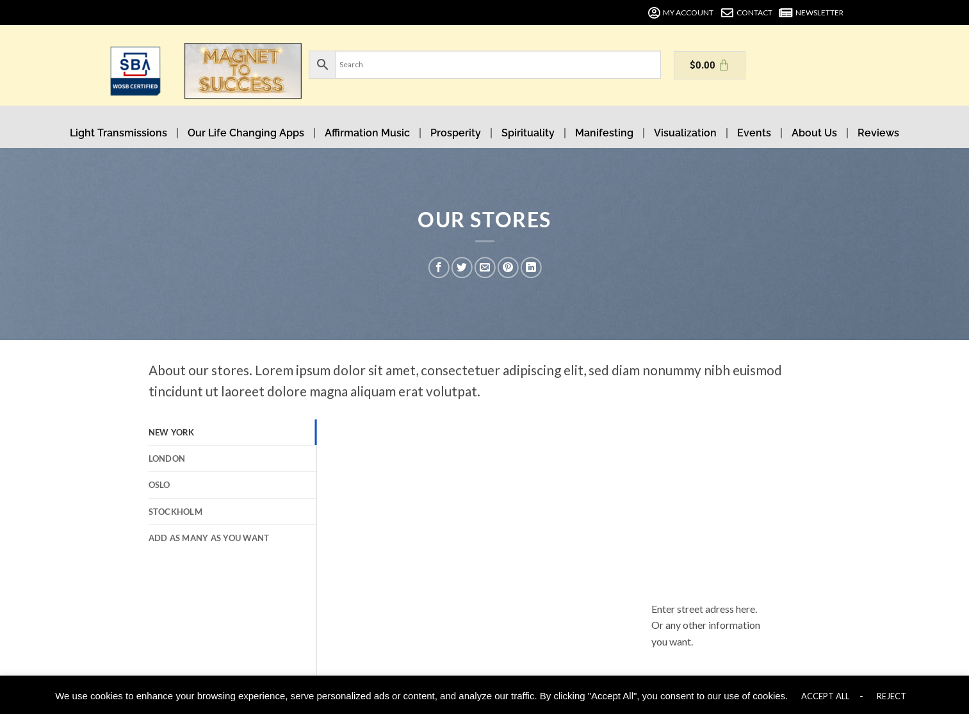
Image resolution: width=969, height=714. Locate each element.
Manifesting (604, 133)
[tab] (233, 432)
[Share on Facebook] (439, 267)
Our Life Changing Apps (246, 133)
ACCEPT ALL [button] (825, 696)
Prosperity (455, 133)
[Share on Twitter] (462, 267)
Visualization (685, 133)
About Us (814, 133)
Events (754, 133)
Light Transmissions (118, 133)
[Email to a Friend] (485, 267)
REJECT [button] (891, 696)
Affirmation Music (367, 133)
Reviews (878, 133)
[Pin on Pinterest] (508, 267)
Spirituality (528, 133)
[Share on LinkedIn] (531, 267)
